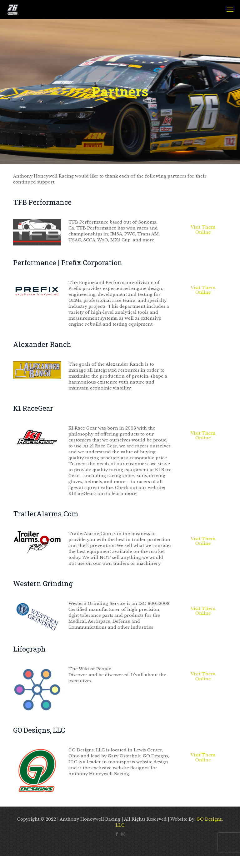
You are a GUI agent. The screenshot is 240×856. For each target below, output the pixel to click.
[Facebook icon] (116, 834)
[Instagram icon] (123, 834)
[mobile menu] (230, 9)
